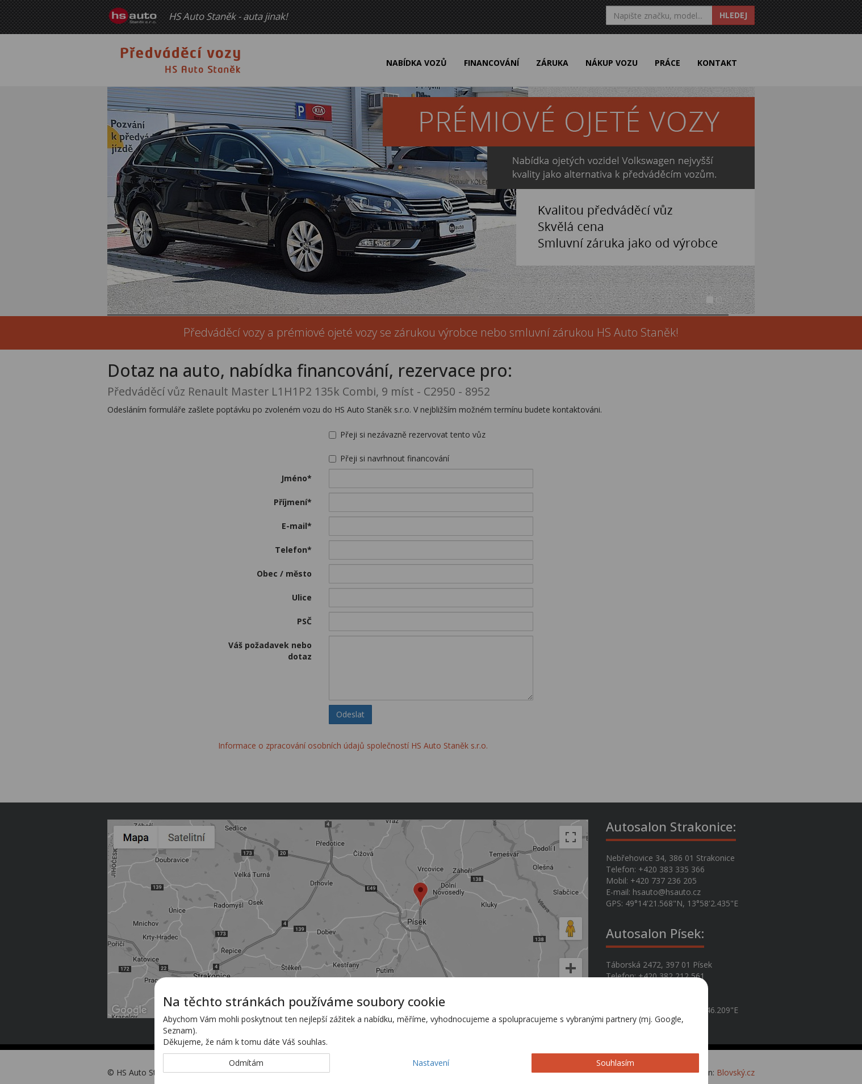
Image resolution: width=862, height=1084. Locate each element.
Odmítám (246, 1062)
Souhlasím (615, 1062)
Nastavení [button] (430, 1062)
